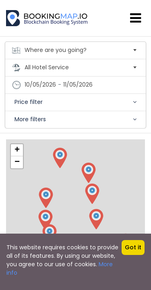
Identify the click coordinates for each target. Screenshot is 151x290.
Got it (133, 247)
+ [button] (17, 150)
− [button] (17, 162)
